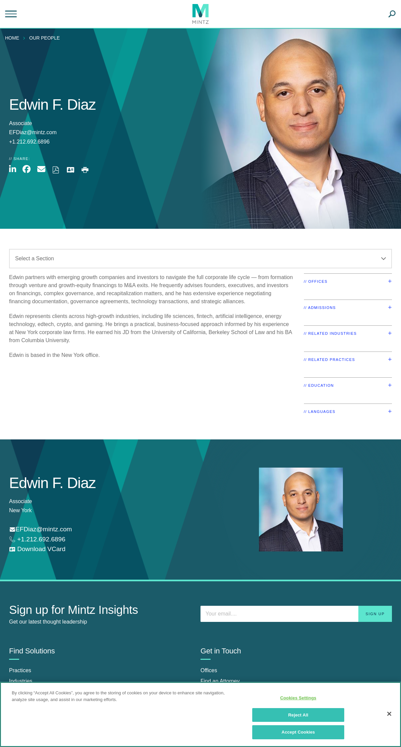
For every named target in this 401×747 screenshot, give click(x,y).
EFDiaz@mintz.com (33, 132)
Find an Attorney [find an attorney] (220, 681)
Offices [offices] (208, 670)
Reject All (298, 714)
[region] (200, 714)
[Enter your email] (296, 614)
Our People (44, 38)
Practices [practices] (20, 670)
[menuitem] (14, 38)
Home (12, 38)
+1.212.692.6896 (40, 539)
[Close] (389, 713)
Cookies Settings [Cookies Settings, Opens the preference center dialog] (298, 697)
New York (20, 510)
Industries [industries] (20, 681)
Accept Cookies (298, 732)
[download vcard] (37, 549)
